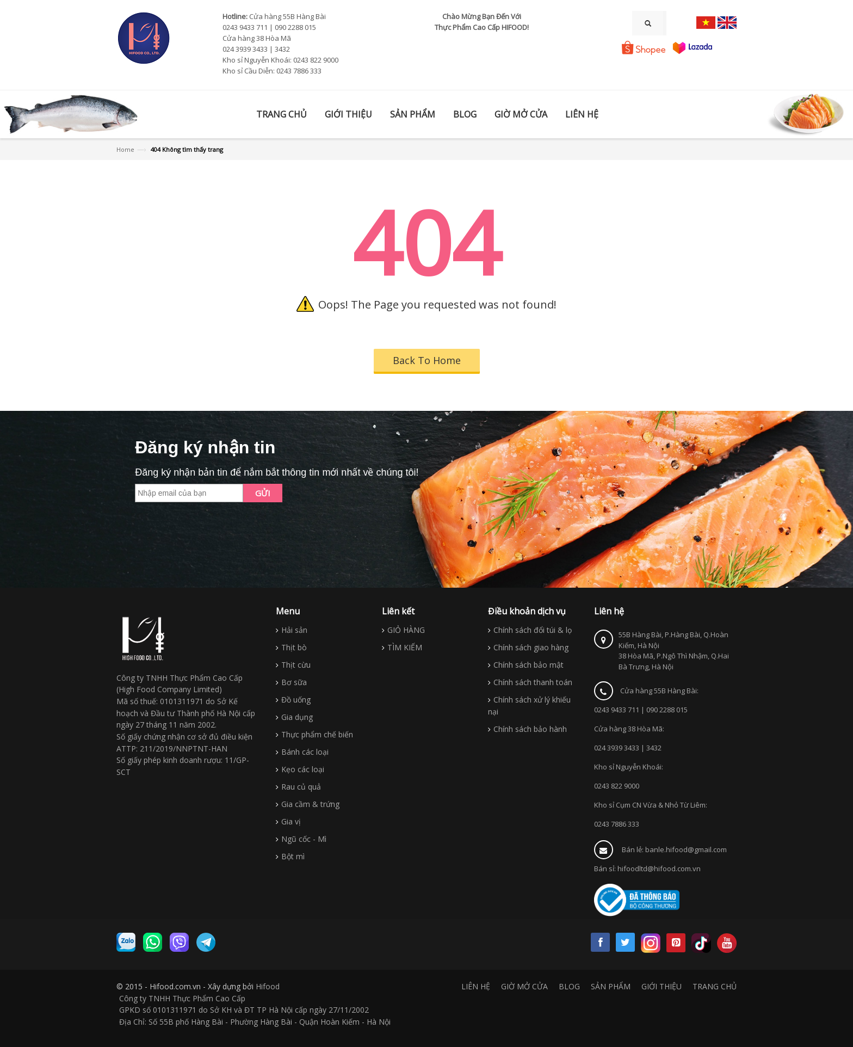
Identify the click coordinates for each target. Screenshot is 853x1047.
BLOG (569, 986)
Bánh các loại (305, 752)
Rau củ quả (301, 786)
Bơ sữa (294, 682)
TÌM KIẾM (404, 647)
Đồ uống (296, 699)
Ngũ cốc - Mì (303, 839)
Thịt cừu (296, 665)
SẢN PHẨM (611, 986)
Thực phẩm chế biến (317, 734)
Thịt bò (294, 647)
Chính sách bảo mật (528, 665)
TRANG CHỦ (715, 986)
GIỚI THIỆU (661, 986)
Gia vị (291, 821)
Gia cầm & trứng (310, 804)
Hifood (268, 986)
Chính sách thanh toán (532, 682)
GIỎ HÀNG (406, 630)
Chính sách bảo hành (530, 729)
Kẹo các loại (302, 769)
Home (125, 149)
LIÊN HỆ (475, 986)
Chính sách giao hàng (530, 647)
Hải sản (294, 630)
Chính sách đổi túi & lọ (532, 630)
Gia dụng (297, 717)
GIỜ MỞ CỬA (524, 986)
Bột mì (293, 856)
